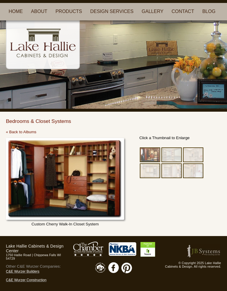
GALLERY (152, 11)
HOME (16, 11)
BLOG (208, 11)
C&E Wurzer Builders (22, 271)
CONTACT (183, 11)
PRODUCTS (69, 11)
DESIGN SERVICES (111, 11)
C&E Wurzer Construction (26, 280)
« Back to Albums (21, 132)
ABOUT (39, 11)
